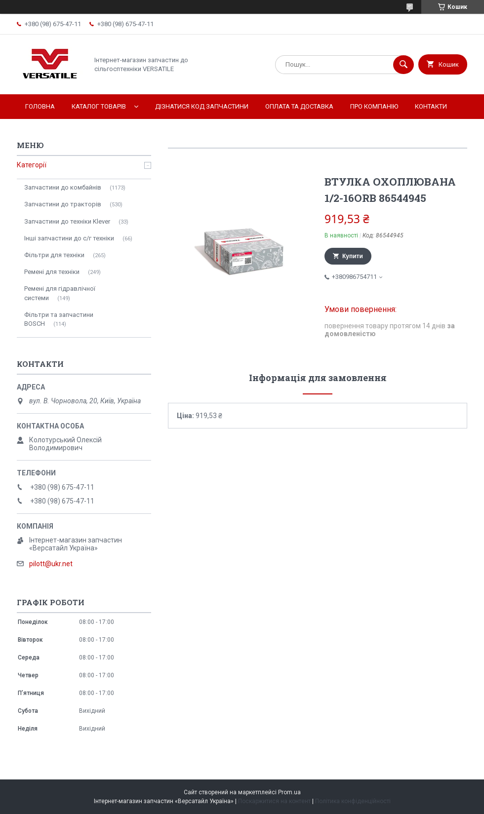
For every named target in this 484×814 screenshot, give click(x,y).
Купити (352, 256)
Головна (40, 106)
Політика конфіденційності (353, 801)
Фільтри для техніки (54, 255)
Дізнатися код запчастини (201, 106)
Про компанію (374, 106)
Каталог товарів (99, 106)
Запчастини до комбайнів (62, 187)
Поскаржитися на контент (274, 801)
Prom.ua (289, 792)
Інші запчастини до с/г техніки (69, 238)
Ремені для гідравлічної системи (59, 293)
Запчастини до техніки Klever (67, 221)
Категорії (31, 165)
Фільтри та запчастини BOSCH (58, 319)
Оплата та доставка (299, 106)
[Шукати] (403, 64)
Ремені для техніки (52, 271)
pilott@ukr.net (51, 564)
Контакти (431, 106)
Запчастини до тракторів (62, 204)
